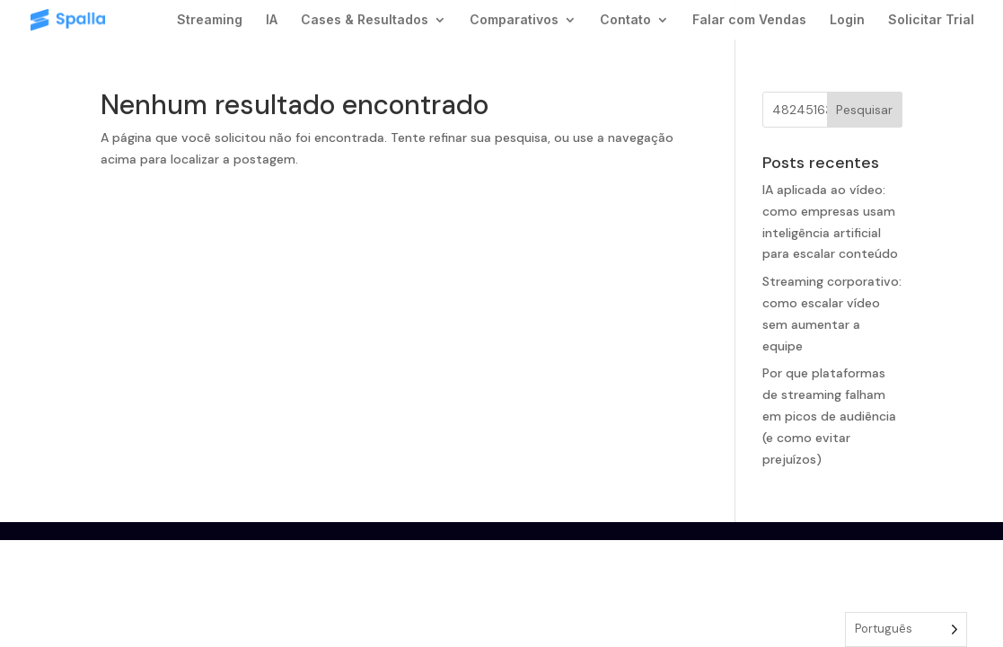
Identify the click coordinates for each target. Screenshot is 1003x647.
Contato (625, 20)
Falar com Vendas (749, 20)
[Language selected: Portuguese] (906, 629)
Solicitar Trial (931, 20)
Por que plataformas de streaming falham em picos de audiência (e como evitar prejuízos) (829, 415)
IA (271, 20)
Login (847, 20)
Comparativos (514, 20)
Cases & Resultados (364, 20)
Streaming (209, 20)
